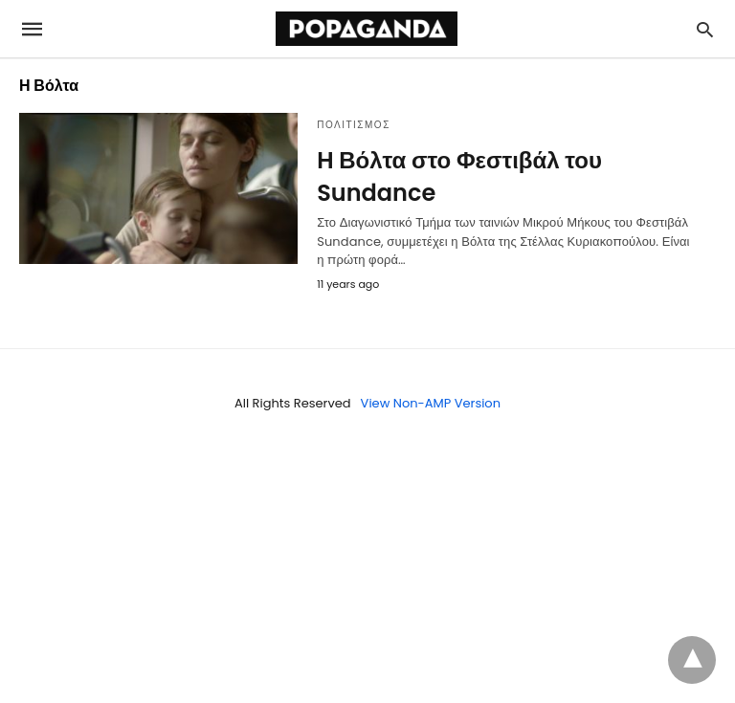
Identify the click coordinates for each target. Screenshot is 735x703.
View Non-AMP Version (431, 403)
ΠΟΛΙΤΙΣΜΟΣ (353, 125)
